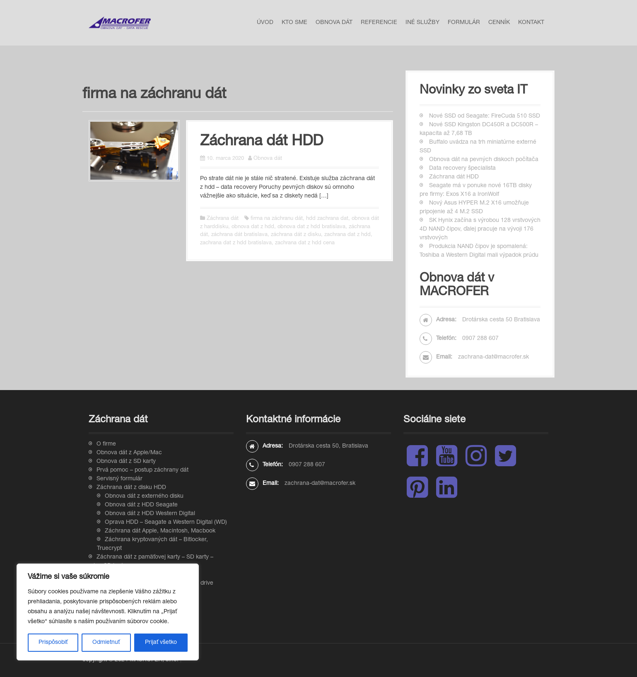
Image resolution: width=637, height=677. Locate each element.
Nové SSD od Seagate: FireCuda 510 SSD (484, 116)
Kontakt (531, 23)
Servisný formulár (119, 479)
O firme (106, 444)
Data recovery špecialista (462, 168)
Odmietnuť (106, 643)
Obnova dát (334, 23)
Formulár (464, 23)
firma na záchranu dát (277, 219)
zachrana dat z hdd (347, 235)
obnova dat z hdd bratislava (311, 227)
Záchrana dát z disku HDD (131, 488)
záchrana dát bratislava (239, 235)
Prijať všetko (161, 643)
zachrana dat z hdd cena (305, 243)
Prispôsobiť (53, 643)
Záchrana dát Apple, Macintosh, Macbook (160, 531)
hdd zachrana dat (327, 219)
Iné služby (422, 23)
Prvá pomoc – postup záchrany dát (142, 470)
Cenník (499, 23)
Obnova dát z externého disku (144, 496)
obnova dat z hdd (253, 227)
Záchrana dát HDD (261, 142)
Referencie (379, 23)
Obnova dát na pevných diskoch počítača (483, 160)
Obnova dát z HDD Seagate (141, 505)
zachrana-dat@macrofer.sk (493, 357)
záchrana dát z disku (296, 235)
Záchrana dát (223, 219)
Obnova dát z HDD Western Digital (150, 514)
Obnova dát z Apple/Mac (129, 453)
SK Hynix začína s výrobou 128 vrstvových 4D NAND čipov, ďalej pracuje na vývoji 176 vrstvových (480, 229)
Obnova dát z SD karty (126, 462)
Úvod (265, 23)
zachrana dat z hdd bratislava (236, 243)
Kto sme (294, 23)
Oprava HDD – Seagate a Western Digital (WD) (166, 522)
